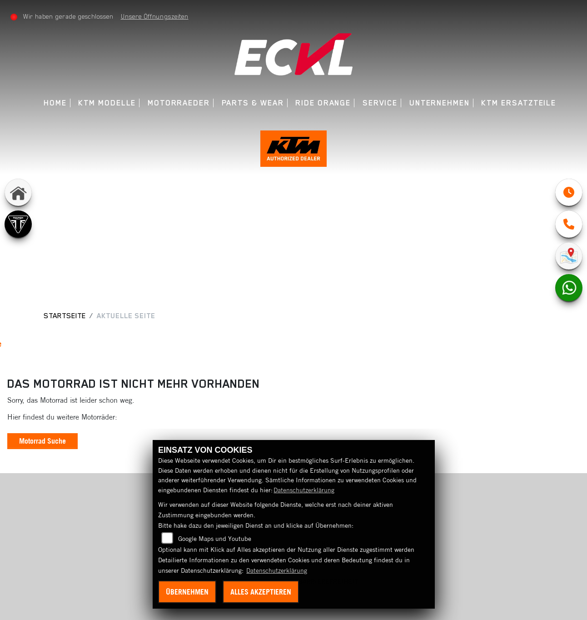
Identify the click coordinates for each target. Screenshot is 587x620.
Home (55, 103)
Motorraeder (179, 103)
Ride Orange (323, 103)
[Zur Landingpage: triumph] (18, 225)
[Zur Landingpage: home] (18, 193)
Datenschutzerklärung (304, 490)
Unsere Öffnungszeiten (155, 16)
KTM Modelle (107, 103)
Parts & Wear (253, 103)
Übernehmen (187, 591)
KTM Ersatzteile (518, 103)
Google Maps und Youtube (214, 539)
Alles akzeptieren (260, 591)
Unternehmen (439, 103)
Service (380, 103)
